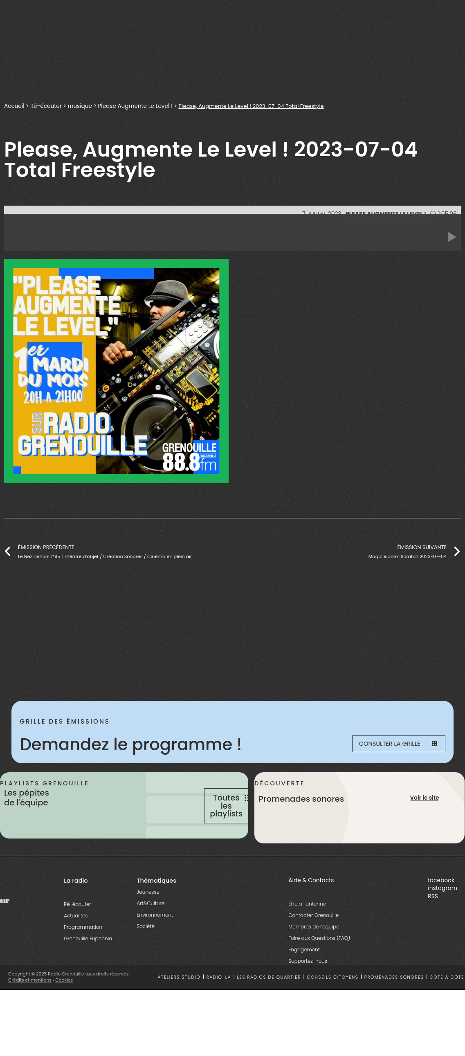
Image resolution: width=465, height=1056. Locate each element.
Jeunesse (148, 914)
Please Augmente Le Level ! (137, 106)
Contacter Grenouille (313, 937)
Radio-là (219, 999)
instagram (442, 911)
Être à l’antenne (307, 926)
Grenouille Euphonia (88, 960)
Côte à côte (447, 999)
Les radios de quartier (269, 999)
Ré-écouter (47, 106)
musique (80, 106)
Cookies (64, 1003)
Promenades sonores (394, 999)
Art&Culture (150, 925)
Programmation (83, 949)
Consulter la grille (394, 744)
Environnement (155, 937)
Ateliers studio (178, 999)
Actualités (76, 938)
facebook (441, 903)
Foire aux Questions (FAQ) (319, 960)
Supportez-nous (307, 983)
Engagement (304, 972)
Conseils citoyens (332, 999)
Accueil (14, 106)
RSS (433, 918)
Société (146, 948)
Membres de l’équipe (313, 949)
